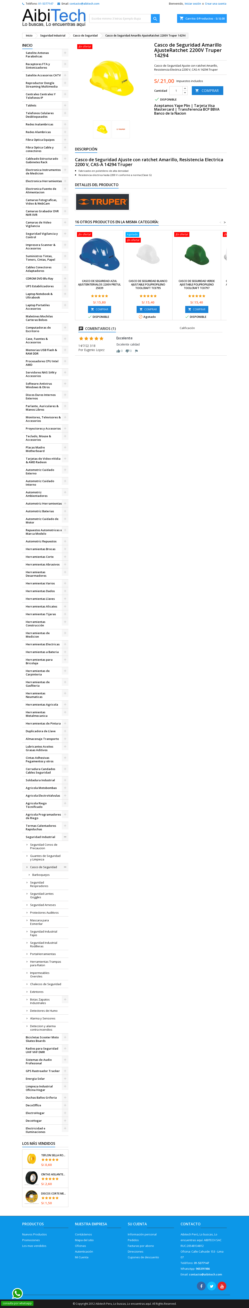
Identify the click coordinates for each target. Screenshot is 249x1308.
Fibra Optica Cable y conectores (40, 149)
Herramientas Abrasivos (43, 564)
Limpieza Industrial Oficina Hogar (39, 1088)
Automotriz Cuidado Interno (40, 483)
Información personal (142, 1234)
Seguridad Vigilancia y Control (42, 235)
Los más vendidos (38, 1143)
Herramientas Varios (40, 583)
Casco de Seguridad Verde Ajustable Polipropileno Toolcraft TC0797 (197, 284)
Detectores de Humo (44, 1011)
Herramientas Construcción (35, 623)
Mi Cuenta (81, 1257)
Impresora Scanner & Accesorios (40, 246)
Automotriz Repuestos (41, 541)
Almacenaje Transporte (42, 739)
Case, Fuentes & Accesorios (37, 340)
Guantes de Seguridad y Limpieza (45, 857)
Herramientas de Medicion (38, 634)
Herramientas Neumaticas (35, 695)
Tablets (31, 105)
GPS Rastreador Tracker (43, 1071)
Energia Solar (35, 1079)
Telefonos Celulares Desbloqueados (40, 115)
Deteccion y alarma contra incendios (43, 1028)
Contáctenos (83, 1234)
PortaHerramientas (43, 954)
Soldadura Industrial (40, 780)
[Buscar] (124, 18)
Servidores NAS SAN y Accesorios (41, 374)
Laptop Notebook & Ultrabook (39, 295)
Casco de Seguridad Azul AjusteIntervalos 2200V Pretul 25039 (99, 284)
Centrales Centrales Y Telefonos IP (41, 96)
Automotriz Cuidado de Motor (42, 520)
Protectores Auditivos (44, 913)
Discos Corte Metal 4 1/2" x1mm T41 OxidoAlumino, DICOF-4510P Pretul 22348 (53, 1193)
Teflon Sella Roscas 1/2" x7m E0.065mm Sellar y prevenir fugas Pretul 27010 (53, 1155)
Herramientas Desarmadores (36, 574)
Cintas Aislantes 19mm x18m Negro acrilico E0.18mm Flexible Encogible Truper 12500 (53, 1174)
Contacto (191, 1224)
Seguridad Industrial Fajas (43, 933)
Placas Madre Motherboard (35, 449)
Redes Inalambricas (39, 124)
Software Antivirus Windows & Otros (39, 385)
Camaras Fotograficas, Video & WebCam (41, 201)
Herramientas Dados (40, 591)
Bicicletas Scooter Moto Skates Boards (42, 1039)
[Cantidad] (176, 90)
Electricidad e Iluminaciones (35, 1130)
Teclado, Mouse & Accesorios (38, 438)
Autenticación (84, 1251)
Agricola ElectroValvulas (43, 796)
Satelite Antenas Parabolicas (37, 54)
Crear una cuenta (215, 3)
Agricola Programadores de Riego (43, 816)
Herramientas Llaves (40, 599)
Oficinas (80, 1246)
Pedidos (133, 1240)
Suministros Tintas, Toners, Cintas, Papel (40, 258)
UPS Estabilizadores (40, 286)
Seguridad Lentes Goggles (42, 895)
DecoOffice (33, 1105)
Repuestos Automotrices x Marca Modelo (44, 532)
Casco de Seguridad (43, 867)
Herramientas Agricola (42, 704)
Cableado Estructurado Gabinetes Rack (42, 160)
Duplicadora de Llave (41, 731)
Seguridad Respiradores (39, 884)
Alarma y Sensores (42, 1018)
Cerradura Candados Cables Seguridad (40, 770)
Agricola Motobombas (41, 788)
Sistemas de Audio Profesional (39, 1061)
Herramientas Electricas (43, 644)
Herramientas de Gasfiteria (38, 684)
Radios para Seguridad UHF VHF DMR (42, 1050)
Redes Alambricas (38, 132)
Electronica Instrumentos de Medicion (43, 171)
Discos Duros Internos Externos (41, 396)
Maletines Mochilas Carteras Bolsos (39, 318)
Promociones (31, 1240)
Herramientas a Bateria (42, 652)
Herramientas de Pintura (43, 723)
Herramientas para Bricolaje (39, 661)
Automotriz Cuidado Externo (40, 471)
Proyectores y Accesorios (43, 428)
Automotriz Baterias (40, 511)
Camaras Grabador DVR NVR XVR (42, 213)
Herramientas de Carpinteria (38, 672)
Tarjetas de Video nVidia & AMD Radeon (43, 460)
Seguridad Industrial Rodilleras (43, 944)
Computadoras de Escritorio (38, 329)
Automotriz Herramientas (44, 503)
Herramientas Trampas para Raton (45, 963)
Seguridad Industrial (40, 837)
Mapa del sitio (84, 1240)
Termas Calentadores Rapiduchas (41, 827)
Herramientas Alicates (41, 606)
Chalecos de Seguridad (45, 984)
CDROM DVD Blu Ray (39, 278)
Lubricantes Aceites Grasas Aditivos (39, 748)
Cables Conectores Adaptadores (38, 269)
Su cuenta (137, 1224)
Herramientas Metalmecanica (37, 714)
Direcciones (135, 1251)
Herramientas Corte (40, 557)
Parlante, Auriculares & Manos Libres (42, 408)
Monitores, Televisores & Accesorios (43, 419)
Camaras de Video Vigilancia (38, 224)
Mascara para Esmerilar (39, 922)
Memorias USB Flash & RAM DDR (41, 351)
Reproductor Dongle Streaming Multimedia (42, 84)
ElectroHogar (35, 1113)
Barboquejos (41, 875)
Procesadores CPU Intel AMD (42, 363)
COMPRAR (207, 90)
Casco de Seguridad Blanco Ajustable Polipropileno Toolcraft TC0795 (148, 284)
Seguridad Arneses (43, 905)
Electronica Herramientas (44, 181)
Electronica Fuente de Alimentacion (41, 190)
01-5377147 (45, 3)
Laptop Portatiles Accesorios (38, 307)
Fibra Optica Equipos (40, 140)
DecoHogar (34, 1121)
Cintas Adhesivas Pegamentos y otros (39, 759)
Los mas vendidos (34, 1246)
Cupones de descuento (143, 1257)
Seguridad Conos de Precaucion (43, 846)
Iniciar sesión (193, 3)
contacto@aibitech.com (84, 3)
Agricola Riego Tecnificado (36, 805)
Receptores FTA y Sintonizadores (38, 66)
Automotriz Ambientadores (37, 494)
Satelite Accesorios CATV (43, 75)
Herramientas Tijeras (41, 614)
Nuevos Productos (34, 1234)
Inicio (27, 45)
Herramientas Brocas (40, 549)
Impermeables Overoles (39, 974)
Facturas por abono (141, 1246)
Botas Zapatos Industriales (40, 1001)
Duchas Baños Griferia (41, 1097)
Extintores (37, 992)
